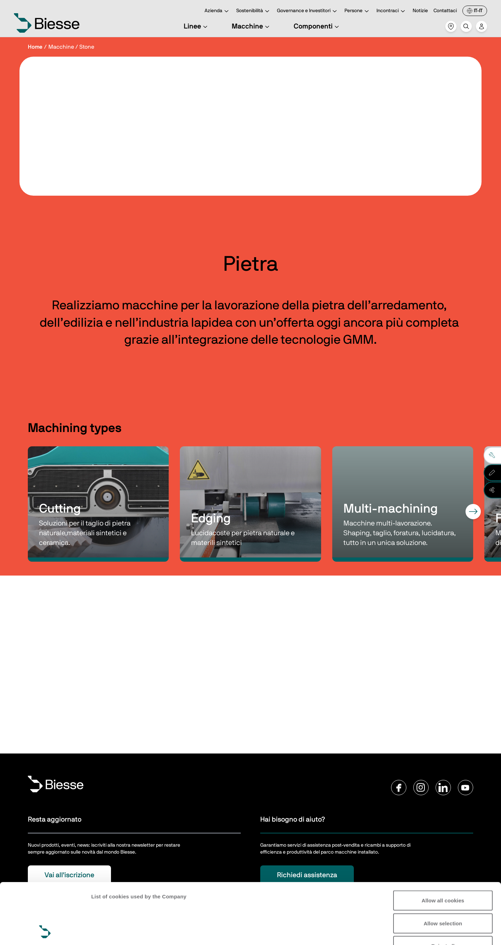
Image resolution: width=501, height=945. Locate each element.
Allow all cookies (443, 843)
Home (35, 47)
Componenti (317, 26)
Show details (107, 931)
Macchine (251, 26)
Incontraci (391, 11)
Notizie (420, 10)
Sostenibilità (253, 11)
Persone (357, 11)
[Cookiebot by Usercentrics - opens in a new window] (45, 931)
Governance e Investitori (308, 11)
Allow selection (443, 866)
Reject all (443, 889)
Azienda (218, 11)
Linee (196, 26)
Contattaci (445, 10)
